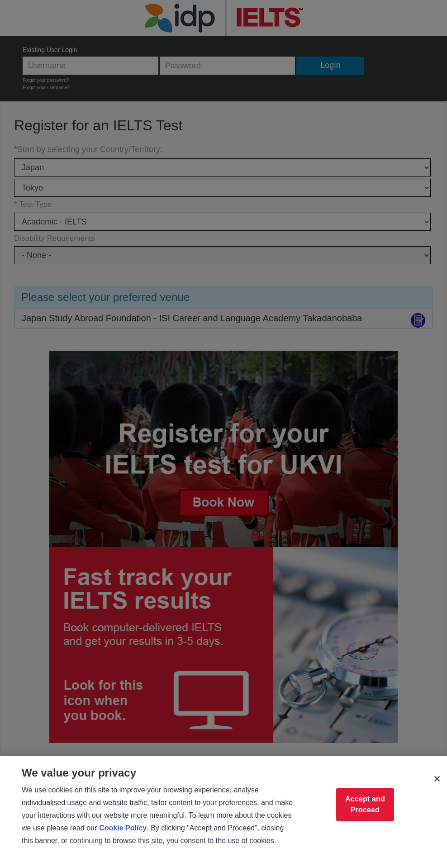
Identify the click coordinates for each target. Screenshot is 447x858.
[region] (223, 807)
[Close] (437, 779)
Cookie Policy (123, 828)
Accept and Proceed (365, 804)
